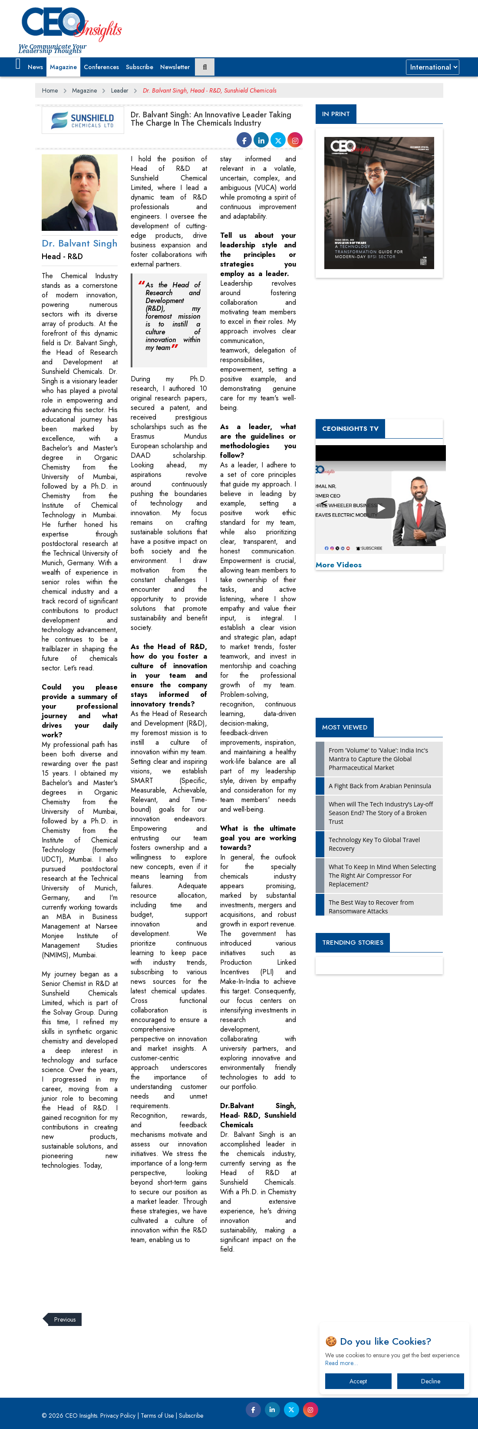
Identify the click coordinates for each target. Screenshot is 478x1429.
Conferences (101, 67)
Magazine (63, 67)
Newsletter (175, 67)
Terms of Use (157, 1415)
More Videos (339, 565)
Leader (120, 90)
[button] (18, 63)
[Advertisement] (193, 1278)
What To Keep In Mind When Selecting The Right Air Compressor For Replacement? (382, 875)
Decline (430, 1381)
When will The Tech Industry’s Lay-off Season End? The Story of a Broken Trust (381, 813)
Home (50, 90)
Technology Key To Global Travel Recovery (374, 844)
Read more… (341, 1363)
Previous (65, 1319)
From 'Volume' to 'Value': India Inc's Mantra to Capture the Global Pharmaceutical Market (378, 759)
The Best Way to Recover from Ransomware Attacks (371, 906)
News (35, 67)
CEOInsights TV (350, 428)
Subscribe (139, 67)
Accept (358, 1381)
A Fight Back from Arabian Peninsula (380, 786)
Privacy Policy (117, 1415)
